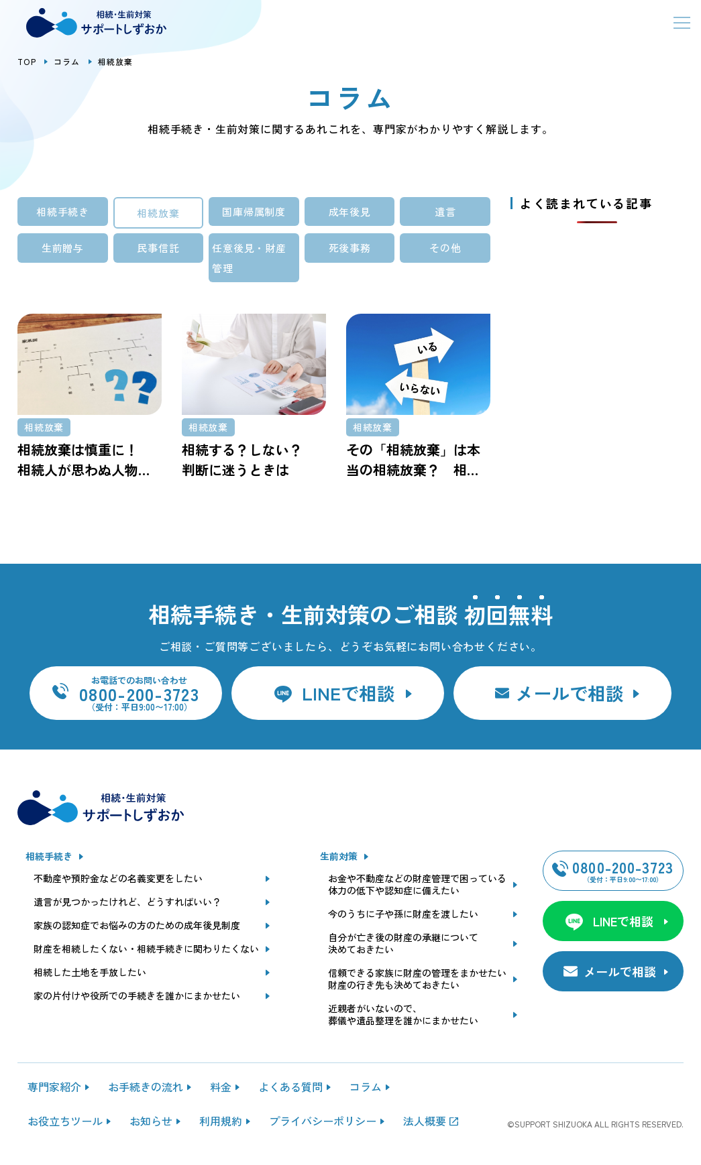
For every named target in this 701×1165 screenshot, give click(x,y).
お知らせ (150, 1121)
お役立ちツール (65, 1121)
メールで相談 (569, 693)
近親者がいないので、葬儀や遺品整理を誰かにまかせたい (403, 1015)
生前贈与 (63, 248)
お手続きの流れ (145, 1087)
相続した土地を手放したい (90, 973)
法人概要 (424, 1121)
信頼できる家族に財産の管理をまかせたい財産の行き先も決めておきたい (417, 979)
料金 (220, 1087)
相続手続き (62, 211)
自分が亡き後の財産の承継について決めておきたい (403, 944)
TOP (26, 61)
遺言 (445, 211)
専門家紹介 (54, 1087)
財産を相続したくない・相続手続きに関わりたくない (146, 949)
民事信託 (158, 248)
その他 (445, 248)
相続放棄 (158, 213)
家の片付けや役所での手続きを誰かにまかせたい (137, 996)
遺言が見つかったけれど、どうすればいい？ (127, 902)
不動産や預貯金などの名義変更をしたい (118, 879)
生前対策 (339, 857)
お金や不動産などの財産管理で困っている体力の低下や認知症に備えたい (417, 885)
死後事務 (350, 248)
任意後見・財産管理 (249, 257)
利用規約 (220, 1121)
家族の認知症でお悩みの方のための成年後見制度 (137, 926)
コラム (67, 61)
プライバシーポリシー (322, 1121)
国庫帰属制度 (254, 211)
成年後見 (350, 211)
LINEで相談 (348, 693)
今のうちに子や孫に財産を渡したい (403, 914)
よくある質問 (290, 1087)
